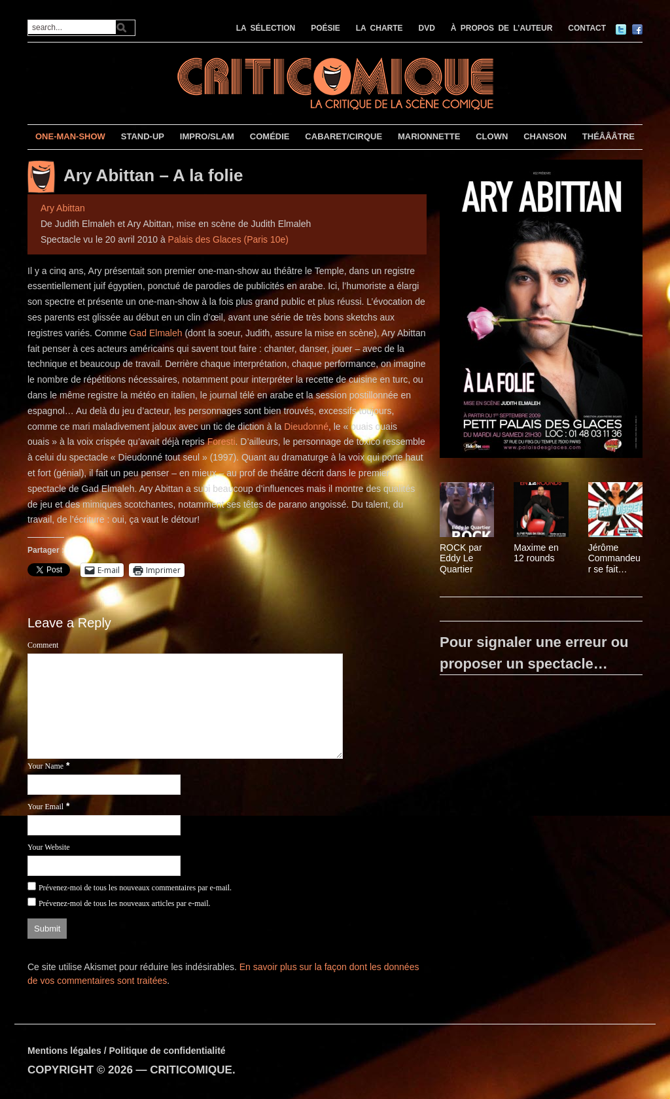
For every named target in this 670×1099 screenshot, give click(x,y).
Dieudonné (306, 426)
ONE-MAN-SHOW (70, 136)
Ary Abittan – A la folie (153, 176)
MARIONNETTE (429, 136)
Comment (42, 645)
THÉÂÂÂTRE (608, 136)
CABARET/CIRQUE (343, 136)
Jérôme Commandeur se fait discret (614, 558)
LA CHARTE (379, 28)
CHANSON (545, 136)
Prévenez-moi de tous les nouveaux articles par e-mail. (125, 903)
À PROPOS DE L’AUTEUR (502, 28)
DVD (427, 28)
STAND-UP (142, 136)
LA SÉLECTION (266, 28)
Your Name (45, 766)
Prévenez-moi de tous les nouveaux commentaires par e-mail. (135, 887)
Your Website (48, 847)
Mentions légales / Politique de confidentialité (126, 1050)
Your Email (45, 806)
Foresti (221, 441)
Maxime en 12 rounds (536, 553)
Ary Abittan (63, 208)
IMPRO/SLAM (207, 136)
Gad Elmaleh (156, 333)
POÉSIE (325, 28)
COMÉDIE (270, 136)
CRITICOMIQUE (191, 1070)
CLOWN (492, 136)
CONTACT (587, 28)
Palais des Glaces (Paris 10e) (228, 239)
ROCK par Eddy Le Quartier (461, 558)
